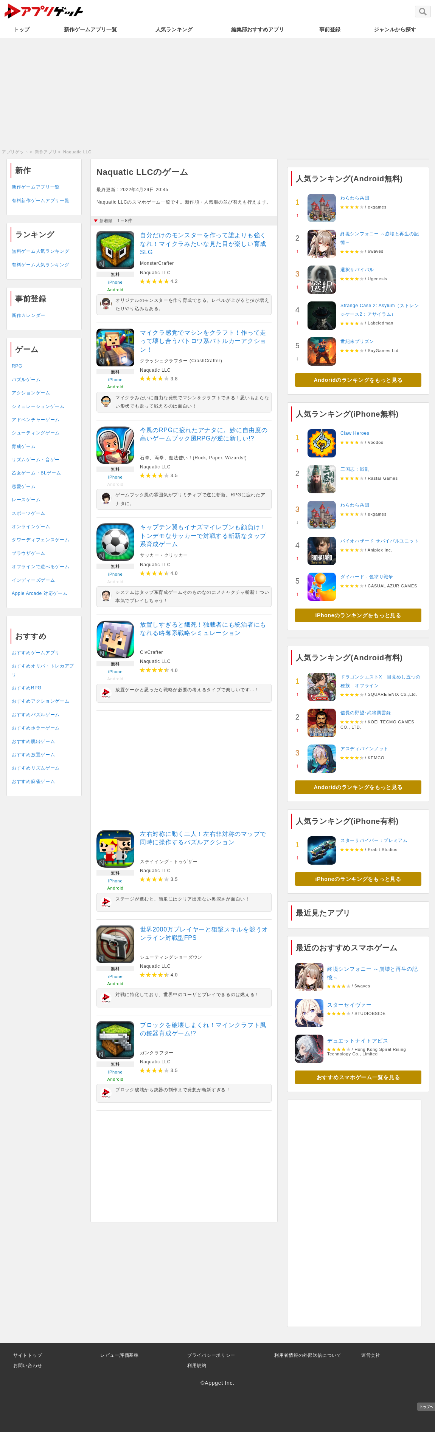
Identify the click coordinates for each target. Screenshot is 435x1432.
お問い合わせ (27, 1365)
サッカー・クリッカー (164, 555)
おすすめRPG (27, 688)
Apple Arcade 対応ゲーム (39, 593)
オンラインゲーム (31, 526)
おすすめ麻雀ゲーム (33, 781)
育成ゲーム (24, 446)
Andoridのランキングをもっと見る (358, 380)
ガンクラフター (157, 1052)
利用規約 (197, 1365)
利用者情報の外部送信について (308, 1355)
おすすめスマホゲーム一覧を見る (358, 1077)
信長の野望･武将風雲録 (365, 712)
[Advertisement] (217, 92)
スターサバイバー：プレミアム (374, 840)
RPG (17, 366)
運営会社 (371, 1355)
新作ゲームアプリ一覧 (90, 29)
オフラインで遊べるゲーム (40, 566)
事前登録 (329, 29)
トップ (22, 29)
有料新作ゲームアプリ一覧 (40, 200)
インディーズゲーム (33, 580)
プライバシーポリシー (211, 1355)
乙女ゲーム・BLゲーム (36, 473)
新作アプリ (46, 152)
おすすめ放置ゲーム (33, 754)
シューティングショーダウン (171, 957)
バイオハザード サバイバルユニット (379, 541)
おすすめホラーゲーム (36, 728)
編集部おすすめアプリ (257, 29)
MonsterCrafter (157, 263)
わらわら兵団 (354, 198)
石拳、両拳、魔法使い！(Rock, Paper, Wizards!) (193, 457)
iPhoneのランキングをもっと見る (358, 615)
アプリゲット (15, 152)
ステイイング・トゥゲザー (168, 861)
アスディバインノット (364, 748)
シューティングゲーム (36, 433)
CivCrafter (151, 652)
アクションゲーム (31, 392)
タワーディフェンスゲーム (40, 539)
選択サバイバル (357, 269)
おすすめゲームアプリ (36, 652)
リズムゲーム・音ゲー (36, 459)
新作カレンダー (28, 315)
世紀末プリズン (357, 341)
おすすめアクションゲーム (40, 701)
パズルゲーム (26, 379)
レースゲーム (26, 499)
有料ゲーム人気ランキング (40, 264)
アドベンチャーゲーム (36, 419)
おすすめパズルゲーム (36, 714)
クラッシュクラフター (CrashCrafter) (181, 360)
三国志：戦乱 (354, 469)
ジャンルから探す (395, 29)
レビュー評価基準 (119, 1355)
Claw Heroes (354, 433)
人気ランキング (174, 29)
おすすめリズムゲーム (36, 768)
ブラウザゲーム (28, 553)
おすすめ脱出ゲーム (33, 741)
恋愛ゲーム (24, 486)
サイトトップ (27, 1355)
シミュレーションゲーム (38, 406)
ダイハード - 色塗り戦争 (366, 576)
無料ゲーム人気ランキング (40, 251)
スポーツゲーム (28, 513)
